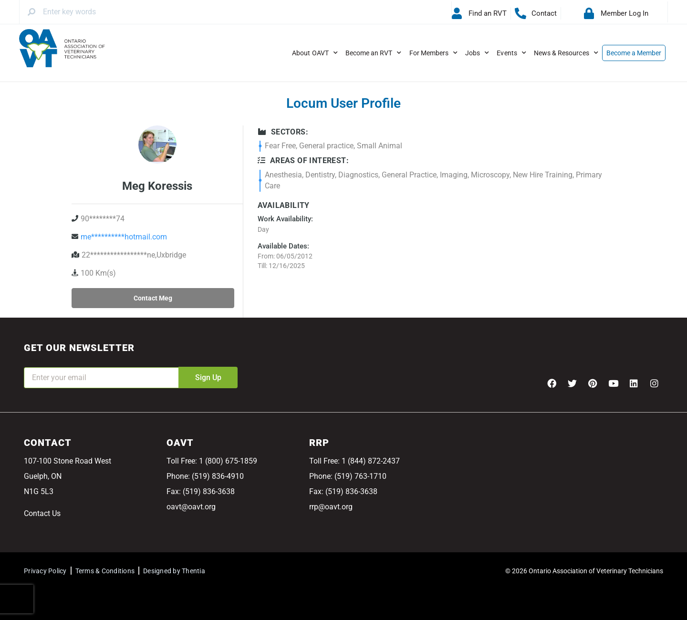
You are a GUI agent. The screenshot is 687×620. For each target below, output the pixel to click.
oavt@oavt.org (191, 506)
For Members (433, 53)
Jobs (477, 53)
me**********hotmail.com (124, 236)
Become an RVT (373, 53)
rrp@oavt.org (331, 506)
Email (33, 360)
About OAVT (315, 53)
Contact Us (42, 513)
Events (511, 53)
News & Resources (566, 53)
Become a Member (634, 53)
